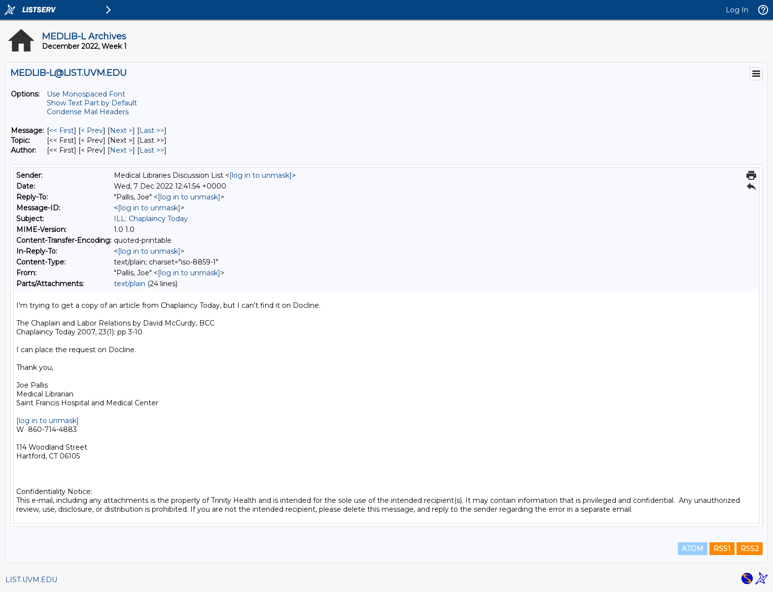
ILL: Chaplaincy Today (151, 218)
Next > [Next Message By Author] (121, 150)
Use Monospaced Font (86, 94)
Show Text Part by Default (92, 103)
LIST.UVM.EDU (31, 579)
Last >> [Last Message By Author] (152, 150)
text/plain (129, 283)
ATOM (692, 548)
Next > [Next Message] (121, 130)
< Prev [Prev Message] (92, 130)
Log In (737, 9)
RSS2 (749, 548)
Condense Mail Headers (88, 111)
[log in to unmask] (260, 175)
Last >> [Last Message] (152, 130)
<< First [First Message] (61, 130)
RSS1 (722, 548)
